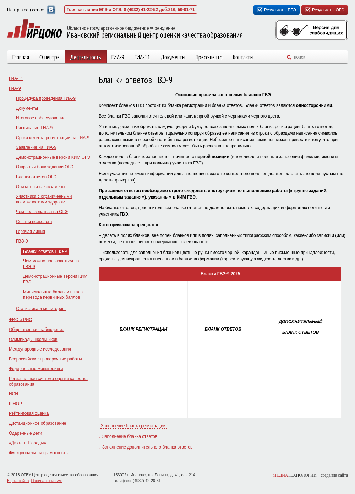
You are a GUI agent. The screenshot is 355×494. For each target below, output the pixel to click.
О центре (49, 57)
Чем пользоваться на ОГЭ (42, 211)
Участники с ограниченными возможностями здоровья (44, 199)
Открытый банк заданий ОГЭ (44, 166)
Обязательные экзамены (40, 186)
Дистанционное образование (37, 423)
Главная (20, 57)
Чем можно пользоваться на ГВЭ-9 (51, 264)
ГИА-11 (142, 57)
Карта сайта (18, 480)
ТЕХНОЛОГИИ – (310, 475)
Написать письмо (46, 480)
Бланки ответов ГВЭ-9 (45, 251)
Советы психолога (34, 221)
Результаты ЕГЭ (280, 9)
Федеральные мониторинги (36, 368)
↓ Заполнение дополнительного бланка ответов (146, 447)
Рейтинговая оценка (29, 413)
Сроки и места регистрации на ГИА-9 (52, 137)
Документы (172, 57)
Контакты (243, 57)
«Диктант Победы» (27, 442)
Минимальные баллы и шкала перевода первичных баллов (53, 294)
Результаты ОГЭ (328, 9)
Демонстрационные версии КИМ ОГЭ (53, 157)
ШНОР (15, 403)
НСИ (13, 393)
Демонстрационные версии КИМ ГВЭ (55, 279)
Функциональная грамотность (38, 452)
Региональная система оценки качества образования (48, 381)
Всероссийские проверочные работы (45, 359)
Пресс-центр (209, 57)
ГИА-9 (117, 57)
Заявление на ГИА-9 (36, 147)
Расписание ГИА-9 (34, 127)
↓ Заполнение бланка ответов (128, 436)
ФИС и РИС (20, 319)
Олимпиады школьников (33, 339)
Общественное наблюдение (36, 329)
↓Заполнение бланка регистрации (133, 425)
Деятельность (85, 57)
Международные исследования (40, 349)
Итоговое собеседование (41, 117)
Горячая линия (30, 231)
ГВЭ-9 (22, 241)
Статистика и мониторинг (41, 308)
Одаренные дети (25, 433)
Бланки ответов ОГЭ (36, 176)
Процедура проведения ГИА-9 (46, 98)
